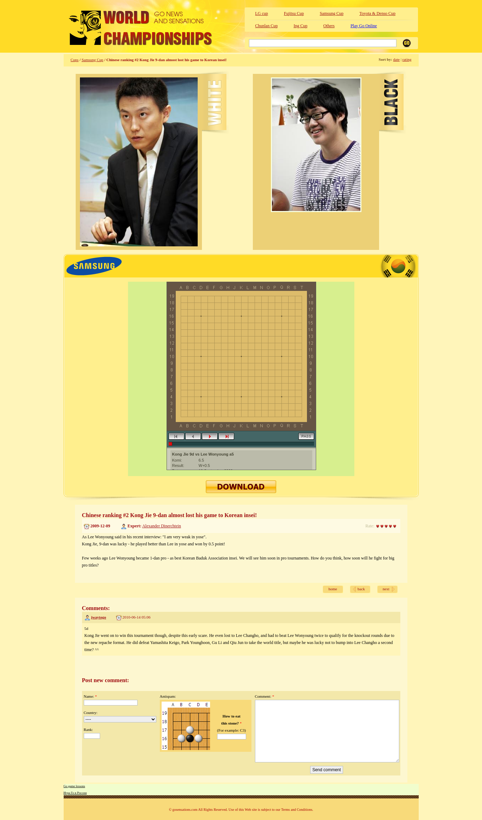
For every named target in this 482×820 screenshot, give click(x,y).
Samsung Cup (331, 13)
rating (407, 59)
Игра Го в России (75, 793)
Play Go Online (363, 25)
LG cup (261, 13)
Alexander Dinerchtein (161, 525)
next (386, 589)
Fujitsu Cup (294, 13)
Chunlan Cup (266, 25)
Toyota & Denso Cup (377, 13)
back (361, 589)
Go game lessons (74, 786)
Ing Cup (300, 25)
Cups (75, 60)
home (333, 589)
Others (329, 25)
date (396, 59)
